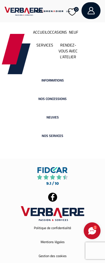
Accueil (40, 32)
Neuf (73, 32)
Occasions (57, 32)
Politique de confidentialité (52, 228)
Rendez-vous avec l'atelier (68, 50)
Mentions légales (53, 242)
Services (44, 45)
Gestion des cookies (53, 256)
